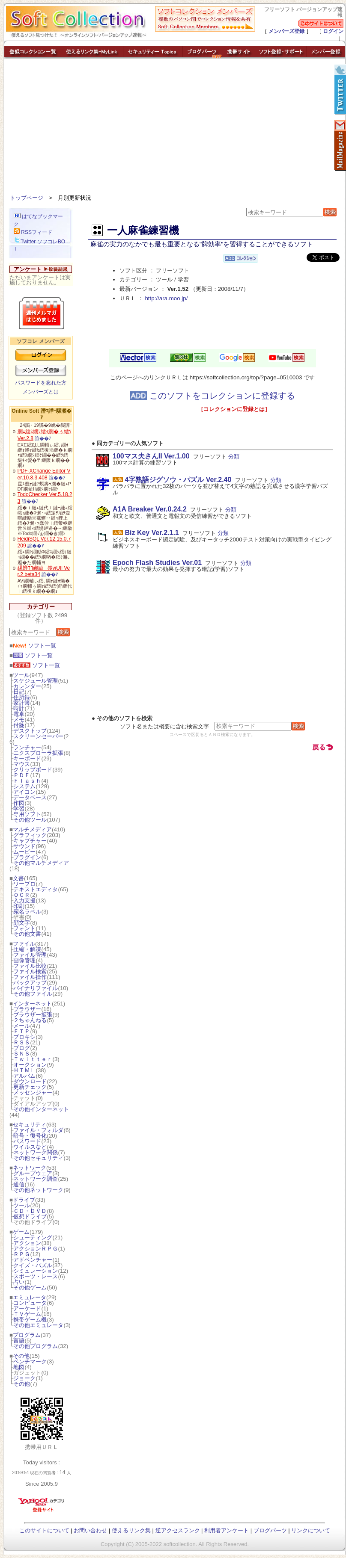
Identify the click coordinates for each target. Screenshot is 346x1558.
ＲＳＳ (21, 1042)
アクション (27, 1243)
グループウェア (32, 1173)
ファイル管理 (30, 955)
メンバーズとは (41, 392)
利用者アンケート (226, 1530)
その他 (21, 1356)
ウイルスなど (30, 1147)
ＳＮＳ (21, 1053)
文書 (18, 878)
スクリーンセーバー (38, 736)
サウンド (24, 846)
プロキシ (24, 1037)
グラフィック (30, 835)
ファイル (24, 943)
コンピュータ (30, 1303)
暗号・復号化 (30, 1135)
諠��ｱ (43, 438)
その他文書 (27, 934)
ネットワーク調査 (35, 1179)
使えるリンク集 (131, 1530)
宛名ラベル (27, 911)
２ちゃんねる (30, 1020)
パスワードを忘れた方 (40, 383)
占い (18, 1282)
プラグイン (27, 857)
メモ (18, 719)
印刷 (18, 906)
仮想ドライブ (30, 1216)
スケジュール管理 (35, 680)
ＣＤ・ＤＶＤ (30, 1211)
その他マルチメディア (41, 863)
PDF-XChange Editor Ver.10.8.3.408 (44, 474)
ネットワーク (29, 1168)
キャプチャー (30, 840)
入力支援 (24, 900)
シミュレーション (35, 1271)
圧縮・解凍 (27, 949)
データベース (30, 797)
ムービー (24, 851)
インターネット (32, 1003)
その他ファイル (32, 993)
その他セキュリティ (38, 1158)
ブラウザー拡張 (32, 1014)
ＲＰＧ (21, 1254)
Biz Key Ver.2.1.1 (152, 532)
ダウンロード (30, 1081)
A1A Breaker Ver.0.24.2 (150, 509)
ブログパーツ (270, 1530)
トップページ (26, 198)
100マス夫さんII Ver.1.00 (151, 456)
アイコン (24, 792)
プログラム (27, 1335)
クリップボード (32, 769)
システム (24, 786)
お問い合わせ (90, 1530)
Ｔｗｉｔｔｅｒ (32, 1059)
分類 (233, 456)
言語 (18, 1340)
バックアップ (30, 982)
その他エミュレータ (38, 1325)
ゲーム (21, 1232)
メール (21, 1026)
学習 (18, 808)
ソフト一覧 (34, 645)
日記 (18, 692)
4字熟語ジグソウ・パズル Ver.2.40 (178, 479)
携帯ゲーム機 (30, 1319)
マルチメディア (32, 829)
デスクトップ (30, 730)
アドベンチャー (32, 1259)
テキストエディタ (35, 889)
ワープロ (24, 884)
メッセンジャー (32, 1092)
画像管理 (24, 960)
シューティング (32, 1237)
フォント (24, 928)
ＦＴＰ (21, 1031)
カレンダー (27, 686)
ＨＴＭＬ (24, 1070)
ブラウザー (27, 1009)
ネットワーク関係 (35, 1152)
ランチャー (27, 747)
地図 (18, 1367)
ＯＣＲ (21, 895)
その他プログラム (35, 1346)
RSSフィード (33, 232)
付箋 (18, 725)
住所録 (21, 697)
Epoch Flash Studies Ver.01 (157, 562)
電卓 (18, 714)
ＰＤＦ (21, 775)
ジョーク (24, 1378)
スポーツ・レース (35, 1276)
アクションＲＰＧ (35, 1248)
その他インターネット (41, 1109)
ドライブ (24, 1200)
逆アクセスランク (177, 1530)
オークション (30, 1064)
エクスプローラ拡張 (38, 753)
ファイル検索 (30, 971)
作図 (18, 803)
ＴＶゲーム (27, 1314)
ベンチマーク (30, 1361)
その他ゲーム (30, 1287)
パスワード (27, 1141)
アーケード (27, 1308)
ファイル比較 (30, 966)
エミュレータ (29, 1297)
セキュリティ (29, 1124)
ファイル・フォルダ (38, 1130)
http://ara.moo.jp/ (166, 298)
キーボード (27, 758)
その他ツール (30, 819)
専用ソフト (27, 814)
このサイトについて (44, 1530)
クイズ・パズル (32, 1265)
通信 (18, 1184)
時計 (18, 708)
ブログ (21, 1048)
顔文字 (21, 922)
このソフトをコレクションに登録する (212, 395)
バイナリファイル (35, 988)
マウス (21, 764)
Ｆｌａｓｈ (27, 781)
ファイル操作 (30, 977)
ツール (21, 675)
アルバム (24, 1076)
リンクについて (310, 1530)
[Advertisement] (175, 128)
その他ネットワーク (38, 1190)
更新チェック (30, 1087)
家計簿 (21, 703)
